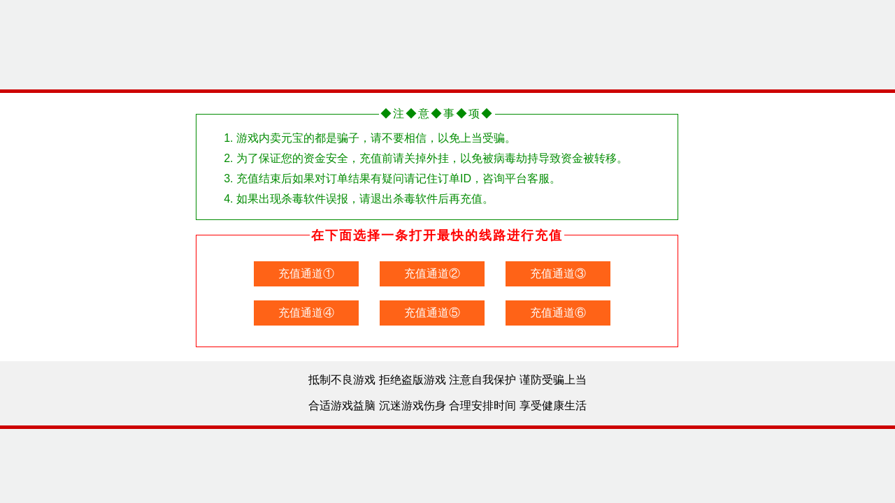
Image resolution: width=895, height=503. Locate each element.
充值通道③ (558, 273)
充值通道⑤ (432, 313)
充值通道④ (306, 313)
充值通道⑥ (558, 313)
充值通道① (306, 273)
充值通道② (432, 273)
